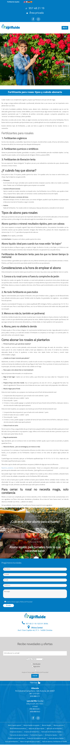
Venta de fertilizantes (11, 741)
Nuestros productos (8, 468)
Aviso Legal (15, 602)
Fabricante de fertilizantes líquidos (51, 732)
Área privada (35, 13)
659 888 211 (35, 696)
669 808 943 (35, 712)
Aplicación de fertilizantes (54, 728)
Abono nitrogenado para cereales (30, 741)
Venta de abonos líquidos (56, 738)
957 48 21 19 (35, 8)
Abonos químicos (58, 725)
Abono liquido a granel (14, 725)
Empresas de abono (16, 732)
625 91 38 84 (43, 624)
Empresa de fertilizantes (31, 732)
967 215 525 (34, 694)
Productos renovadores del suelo (37, 738)
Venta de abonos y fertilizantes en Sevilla (54, 741)
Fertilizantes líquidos (51, 735)
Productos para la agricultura (16, 738)
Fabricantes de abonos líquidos (19, 735)
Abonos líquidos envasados (31, 725)
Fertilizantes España (36, 735)
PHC (60, 735)
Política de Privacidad (26, 602)
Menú (65, 28)
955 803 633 (34, 709)
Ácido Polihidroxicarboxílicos (18, 728)
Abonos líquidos (46, 725)
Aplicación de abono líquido (36, 728)
